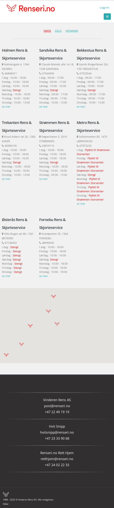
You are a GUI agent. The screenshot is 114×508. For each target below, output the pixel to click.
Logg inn (104, 7)
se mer (6, 106)
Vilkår (6, 504)
